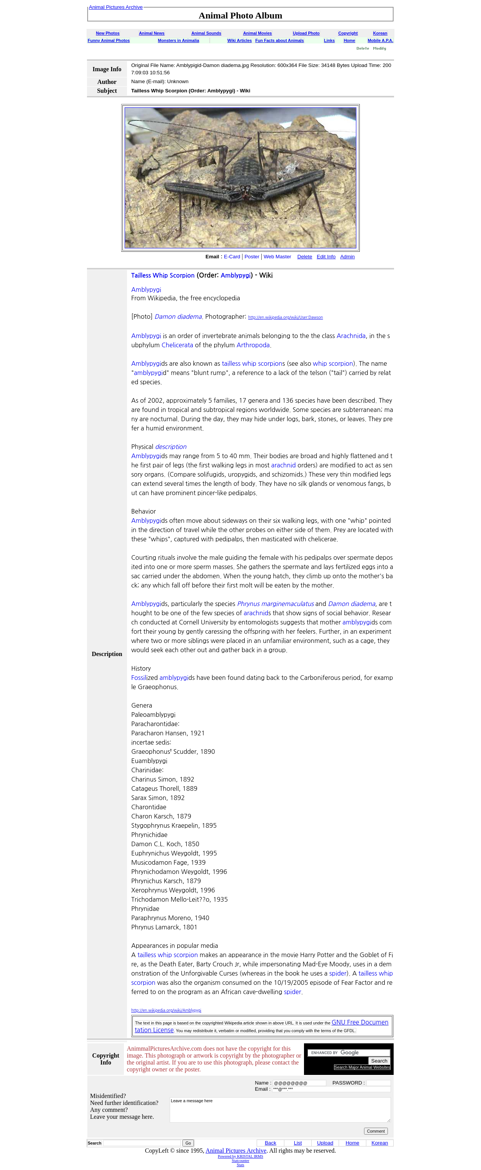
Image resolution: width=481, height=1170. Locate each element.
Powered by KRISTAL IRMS (240, 1156)
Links (329, 40)
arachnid (283, 465)
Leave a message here (280, 1110)
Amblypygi (235, 275)
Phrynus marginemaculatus (275, 604)
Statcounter (240, 1160)
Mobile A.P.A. (380, 40)
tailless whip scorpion (252, 363)
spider (338, 973)
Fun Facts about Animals (279, 40)
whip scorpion (333, 363)
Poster (251, 256)
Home (349, 40)
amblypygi (148, 373)
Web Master (277, 256)
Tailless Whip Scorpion (163, 275)
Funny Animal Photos (109, 40)
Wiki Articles (239, 40)
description (170, 447)
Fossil (138, 678)
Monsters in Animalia (178, 40)
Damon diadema (178, 316)
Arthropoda (253, 345)
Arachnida (351, 336)
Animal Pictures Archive (235, 1150)
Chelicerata (177, 345)
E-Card (232, 256)
